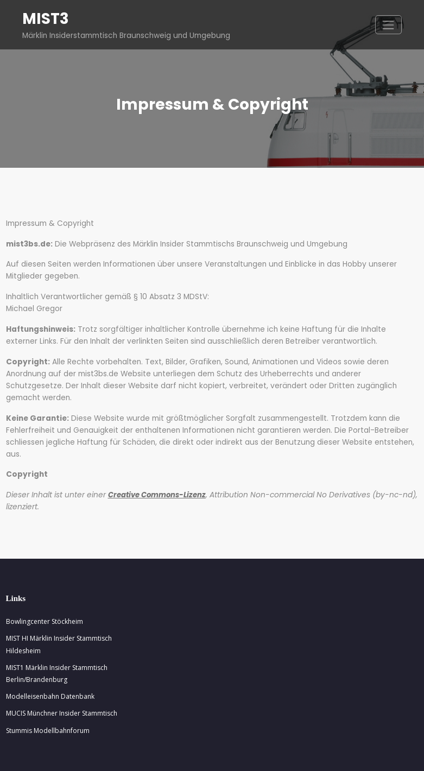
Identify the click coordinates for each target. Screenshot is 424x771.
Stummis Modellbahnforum (48, 693)
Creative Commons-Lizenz (151, 459)
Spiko (260, 755)
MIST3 (44, 18)
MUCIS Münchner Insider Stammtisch (61, 676)
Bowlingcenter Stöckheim (44, 584)
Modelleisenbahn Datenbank (50, 659)
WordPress (182, 755)
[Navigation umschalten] (388, 24)
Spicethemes (324, 755)
